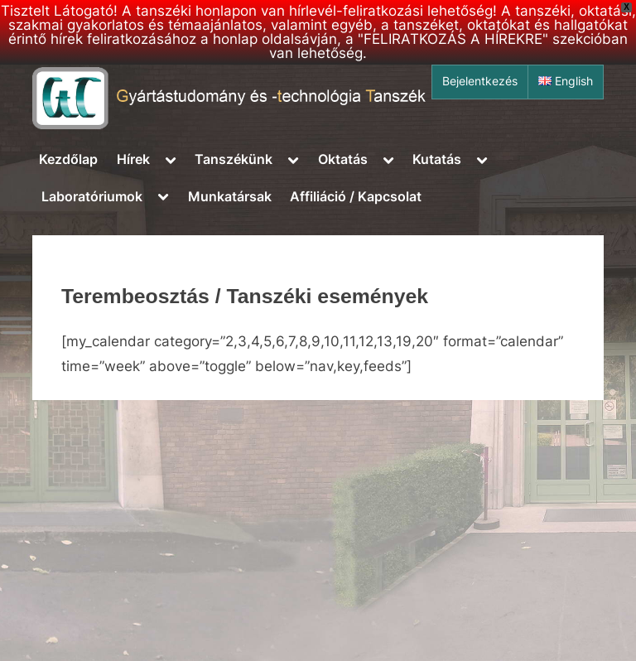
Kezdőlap (68, 159)
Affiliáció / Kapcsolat (356, 196)
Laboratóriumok (91, 196)
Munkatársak (230, 196)
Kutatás (436, 159)
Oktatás (343, 159)
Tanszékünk (233, 159)
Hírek (133, 159)
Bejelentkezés (480, 81)
